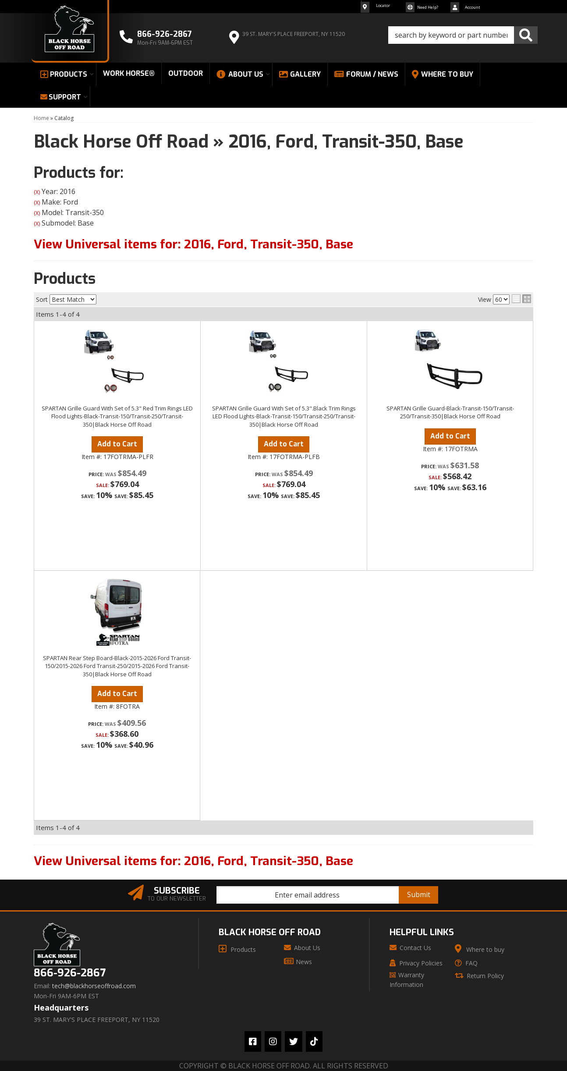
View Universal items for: (193, 244)
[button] (463, 35)
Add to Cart (117, 444)
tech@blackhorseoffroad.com (94, 986)
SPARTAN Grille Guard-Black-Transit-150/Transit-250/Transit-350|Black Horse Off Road (450, 412)
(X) (37, 192)
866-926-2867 (70, 973)
